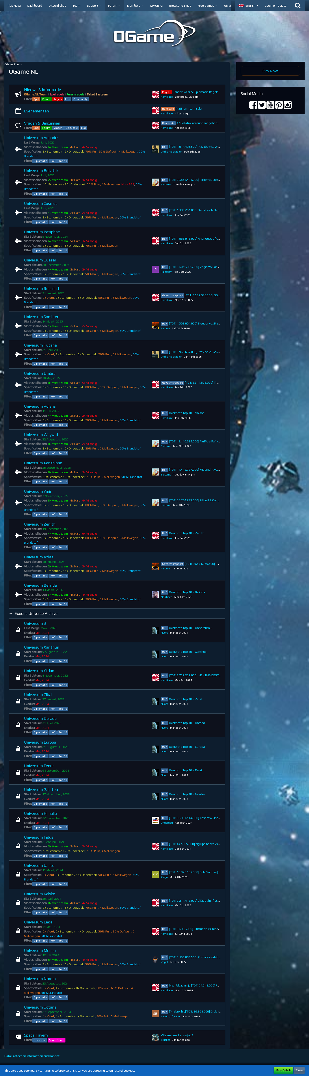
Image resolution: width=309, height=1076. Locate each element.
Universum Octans (40, 1007)
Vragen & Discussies (42, 123)
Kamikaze (167, 96)
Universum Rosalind (41, 288)
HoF (52, 160)
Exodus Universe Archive (36, 613)
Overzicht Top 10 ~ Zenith (186, 533)
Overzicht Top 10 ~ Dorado (187, 723)
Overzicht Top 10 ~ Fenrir (186, 770)
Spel (36, 99)
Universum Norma (40, 978)
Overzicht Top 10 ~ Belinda (187, 592)
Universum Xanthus (41, 647)
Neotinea (166, 597)
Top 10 (63, 160)
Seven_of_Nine (170, 1016)
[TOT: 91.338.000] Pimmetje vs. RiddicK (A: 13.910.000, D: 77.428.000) (216, 929)
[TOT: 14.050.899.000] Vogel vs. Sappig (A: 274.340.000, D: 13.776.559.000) (220, 267)
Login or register (276, 5)
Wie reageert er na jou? (177, 1035)
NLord (164, 632)
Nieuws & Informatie (42, 89)
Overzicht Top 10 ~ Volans (186, 413)
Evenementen (36, 111)
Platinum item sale (189, 108)
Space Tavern (36, 1035)
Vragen (58, 127)
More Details (283, 1070)
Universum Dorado (40, 718)
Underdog (167, 822)
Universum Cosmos (41, 203)
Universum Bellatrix (41, 170)
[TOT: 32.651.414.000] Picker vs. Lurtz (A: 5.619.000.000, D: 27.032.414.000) (220, 179)
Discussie (72, 127)
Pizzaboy (166, 271)
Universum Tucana (40, 345)
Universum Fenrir (39, 765)
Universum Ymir (37, 491)
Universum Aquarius (41, 137)
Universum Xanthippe (43, 463)
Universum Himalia (40, 813)
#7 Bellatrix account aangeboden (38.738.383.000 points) (215, 123)
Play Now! (270, 71)
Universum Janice (39, 865)
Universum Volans (40, 406)
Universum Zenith (40, 524)
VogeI (164, 962)
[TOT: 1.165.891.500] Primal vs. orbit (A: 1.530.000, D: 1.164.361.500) (215, 957)
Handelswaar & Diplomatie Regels (195, 92)
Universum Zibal (38, 694)
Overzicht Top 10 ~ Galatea (187, 794)
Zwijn (164, 877)
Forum (46, 99)
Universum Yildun (39, 670)
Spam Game (56, 1040)
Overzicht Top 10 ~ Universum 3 (190, 628)
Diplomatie (40, 160)
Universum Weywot (41, 434)
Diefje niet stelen (171, 151)
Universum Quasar (40, 260)
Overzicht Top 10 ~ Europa (187, 746)
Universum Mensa (40, 950)
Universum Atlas (38, 557)
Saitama (166, 184)
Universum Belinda (40, 585)
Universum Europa (40, 742)
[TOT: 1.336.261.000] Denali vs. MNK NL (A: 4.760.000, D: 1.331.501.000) (217, 210)
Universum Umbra (40, 373)
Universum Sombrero (42, 316)
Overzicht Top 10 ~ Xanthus (188, 651)
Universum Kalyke (39, 893)
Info (67, 99)
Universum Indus (38, 837)
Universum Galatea (41, 789)
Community (80, 99)
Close (299, 1070)
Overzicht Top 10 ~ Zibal (185, 699)
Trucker (165, 1039)
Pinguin (165, 328)
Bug (83, 127)
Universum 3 (35, 623)
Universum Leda (38, 922)
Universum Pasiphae (42, 231)
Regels (58, 99)
